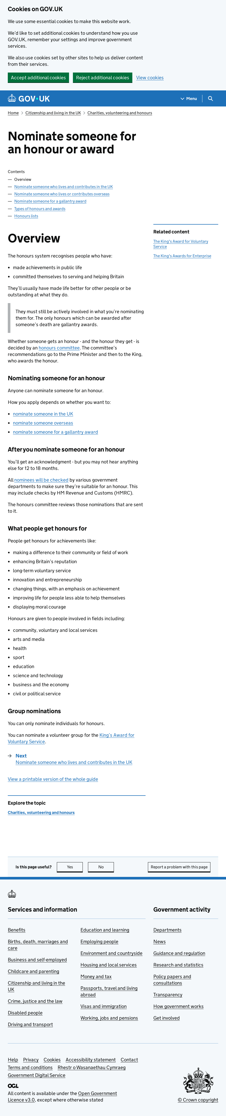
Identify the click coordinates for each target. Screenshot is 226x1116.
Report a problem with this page (179, 866)
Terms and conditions (30, 1067)
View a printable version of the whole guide (53, 779)
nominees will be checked (41, 480)
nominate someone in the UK (43, 414)
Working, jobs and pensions (109, 1018)
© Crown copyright (198, 1100)
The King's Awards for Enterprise (182, 255)
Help (13, 1060)
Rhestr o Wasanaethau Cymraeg (92, 1067)
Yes (75, 866)
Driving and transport (30, 1024)
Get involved (166, 1018)
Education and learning (104, 930)
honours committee (59, 348)
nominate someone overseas (43, 423)
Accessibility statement (91, 1060)
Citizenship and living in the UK (53, 112)
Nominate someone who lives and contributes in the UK (63, 186)
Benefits (16, 930)
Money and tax (96, 976)
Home (13, 112)
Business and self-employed (37, 960)
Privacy (31, 1060)
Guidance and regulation (179, 953)
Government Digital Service (36, 1075)
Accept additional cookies (38, 78)
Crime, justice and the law (35, 1001)
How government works (178, 1006)
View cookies (150, 77)
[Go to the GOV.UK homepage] (29, 98)
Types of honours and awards (39, 208)
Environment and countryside (111, 953)
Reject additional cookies (102, 78)
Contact (129, 1060)
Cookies (52, 1060)
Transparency (167, 995)
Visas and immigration (103, 1006)
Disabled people (25, 1013)
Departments (167, 930)
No (106, 866)
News (159, 942)
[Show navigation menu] (188, 98)
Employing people (99, 942)
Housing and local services (108, 965)
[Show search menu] (210, 98)
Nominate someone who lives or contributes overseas (61, 193)
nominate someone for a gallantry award (55, 432)
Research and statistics (178, 965)
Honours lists (26, 215)
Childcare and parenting (33, 971)
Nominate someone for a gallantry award (50, 201)
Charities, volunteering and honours (119, 112)
